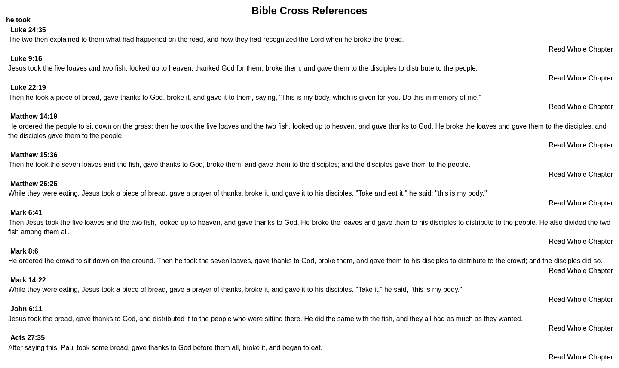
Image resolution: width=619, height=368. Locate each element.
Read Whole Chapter (581, 49)
